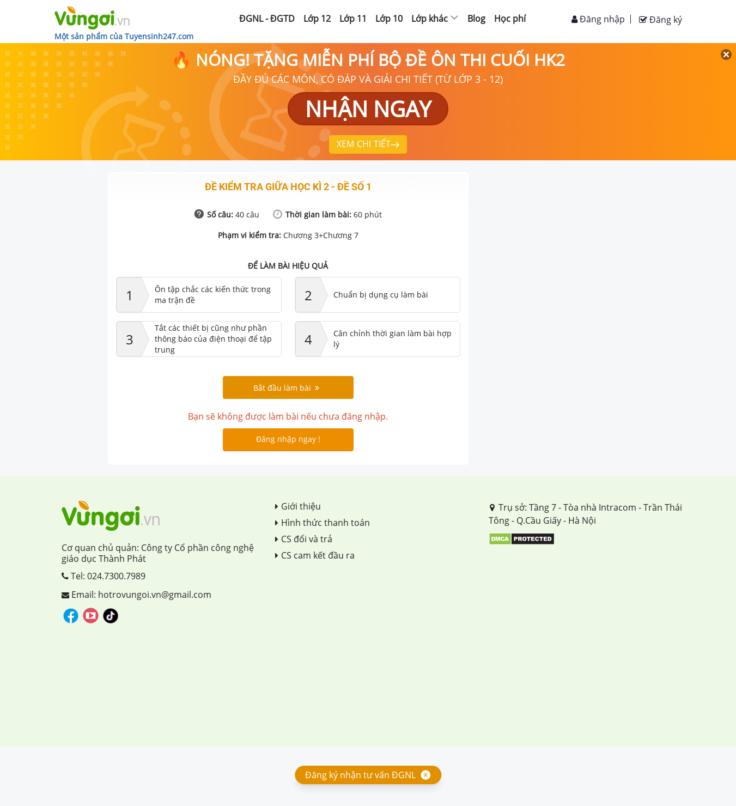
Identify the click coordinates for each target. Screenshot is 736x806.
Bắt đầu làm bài (286, 388)
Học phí (510, 19)
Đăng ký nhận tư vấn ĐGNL (360, 775)
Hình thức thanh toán (322, 523)
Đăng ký (660, 20)
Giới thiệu (298, 506)
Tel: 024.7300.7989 (103, 576)
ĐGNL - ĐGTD (267, 19)
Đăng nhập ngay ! (288, 439)
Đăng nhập (598, 19)
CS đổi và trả (303, 539)
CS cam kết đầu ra (315, 555)
